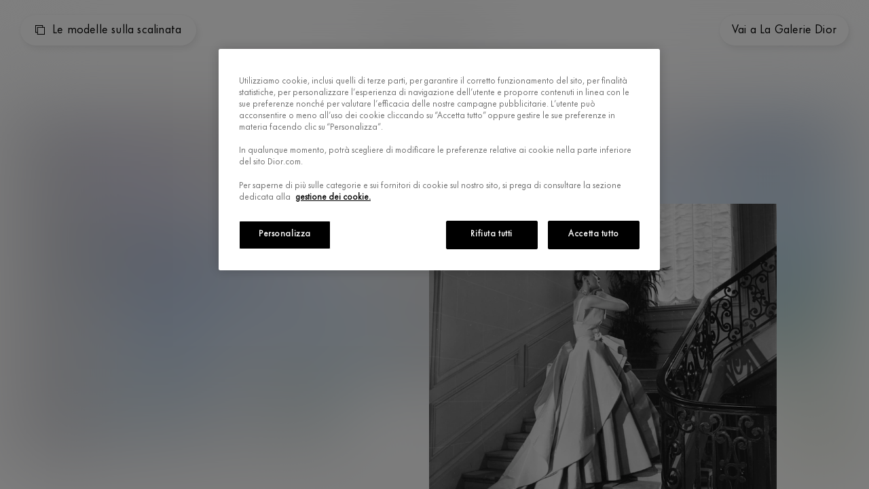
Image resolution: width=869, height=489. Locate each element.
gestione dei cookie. (333, 198)
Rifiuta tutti (491, 234)
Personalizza (285, 234)
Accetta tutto (593, 234)
